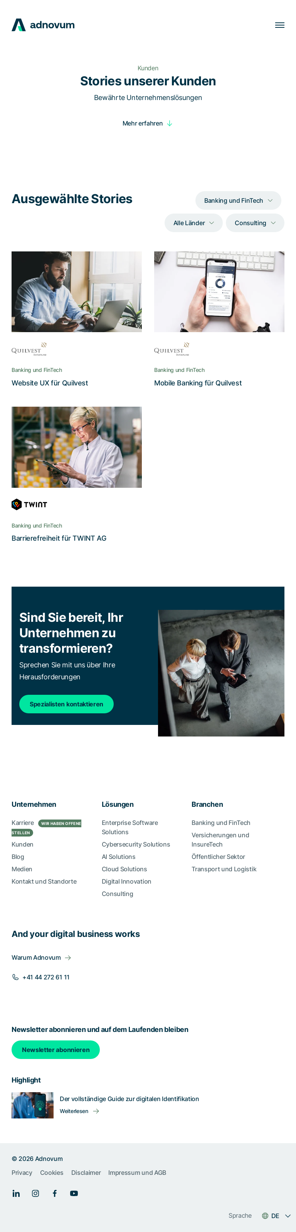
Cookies (52, 1172)
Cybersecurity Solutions (136, 844)
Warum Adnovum (36, 957)
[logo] (43, 25)
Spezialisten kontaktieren (66, 704)
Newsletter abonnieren (55, 1050)
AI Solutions (119, 856)
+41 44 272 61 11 (46, 977)
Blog (18, 856)
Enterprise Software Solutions (130, 827)
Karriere (46, 828)
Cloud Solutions (124, 869)
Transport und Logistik (224, 869)
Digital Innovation (126, 881)
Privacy (22, 1172)
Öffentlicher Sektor (218, 856)
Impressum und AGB (137, 1172)
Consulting (117, 894)
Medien (22, 869)
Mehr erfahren (143, 123)
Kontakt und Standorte (44, 881)
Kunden (23, 844)
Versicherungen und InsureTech (220, 839)
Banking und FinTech (221, 822)
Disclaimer (86, 1172)
